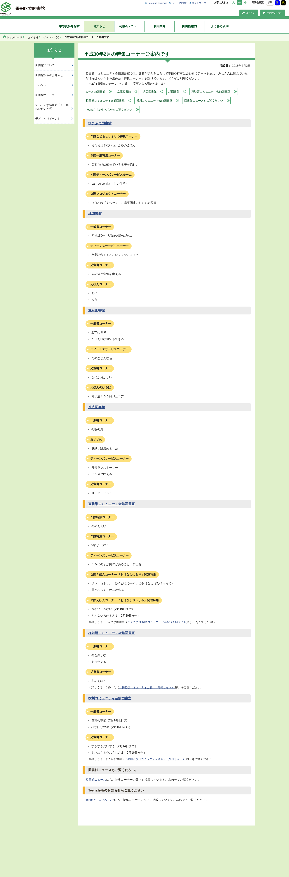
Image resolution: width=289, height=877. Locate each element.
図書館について (45, 65)
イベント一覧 (51, 37)
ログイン (248, 12)
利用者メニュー (129, 26)
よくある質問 (220, 26)
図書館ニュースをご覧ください (203, 100)
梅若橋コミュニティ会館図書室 (105, 100)
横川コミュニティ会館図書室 (154, 100)
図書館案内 (189, 26)
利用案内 (159, 26)
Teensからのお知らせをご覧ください (109, 109)
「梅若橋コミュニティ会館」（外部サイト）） (148, 687)
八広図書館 (150, 91)
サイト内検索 (179, 3)
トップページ (14, 37)
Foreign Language (157, 3)
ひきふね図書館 (95, 91)
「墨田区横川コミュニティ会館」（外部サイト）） (156, 759)
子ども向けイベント (47, 118)
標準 (270, 2)
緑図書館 (174, 91)
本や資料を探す (69, 26)
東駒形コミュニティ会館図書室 (210, 91)
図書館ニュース (96, 779)
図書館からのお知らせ (49, 75)
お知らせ (99, 26)
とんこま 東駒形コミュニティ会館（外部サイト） (158, 622)
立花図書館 (124, 91)
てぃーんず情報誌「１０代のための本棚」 (52, 106)
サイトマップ (199, 3)
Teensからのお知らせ (100, 799)
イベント (40, 85)
